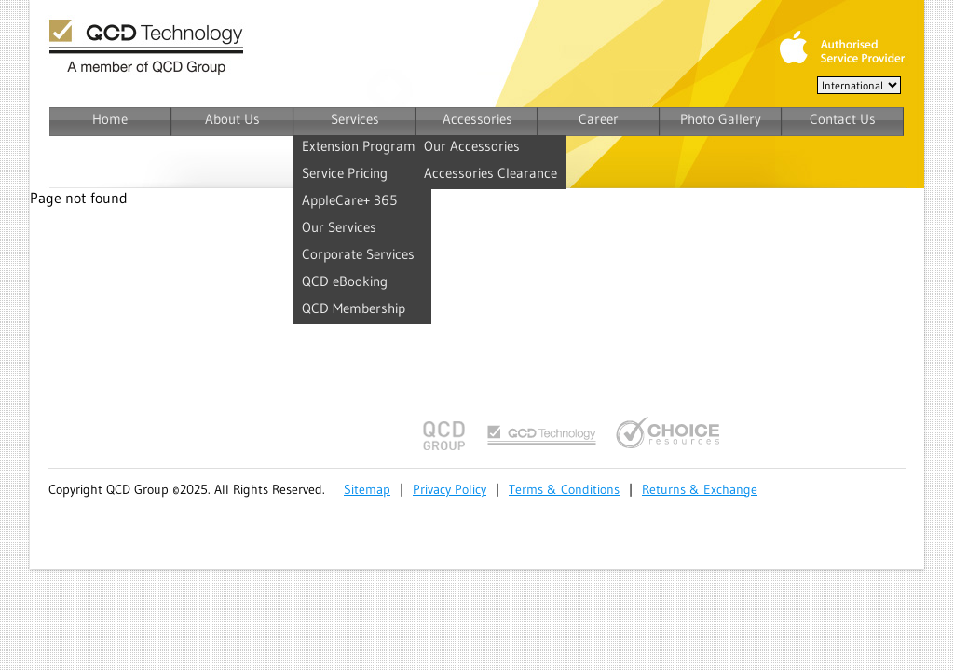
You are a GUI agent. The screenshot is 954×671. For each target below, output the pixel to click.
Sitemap (367, 489)
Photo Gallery (720, 119)
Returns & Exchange (699, 489)
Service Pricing (345, 173)
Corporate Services (358, 254)
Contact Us (843, 119)
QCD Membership (353, 308)
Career (599, 119)
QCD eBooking (345, 281)
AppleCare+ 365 (349, 200)
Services (355, 119)
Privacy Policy (449, 489)
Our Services (339, 227)
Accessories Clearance (490, 173)
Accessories (477, 119)
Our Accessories (472, 146)
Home (110, 119)
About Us (232, 119)
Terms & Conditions (564, 489)
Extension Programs (362, 146)
